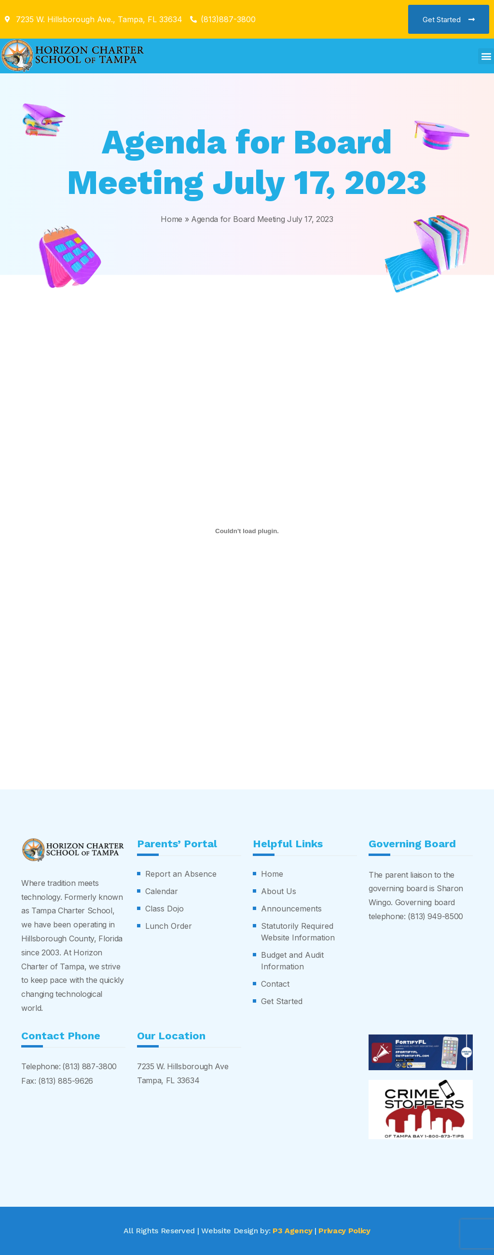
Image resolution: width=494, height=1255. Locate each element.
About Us (278, 891)
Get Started (281, 1001)
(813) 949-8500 (436, 916)
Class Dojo (164, 908)
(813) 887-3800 (89, 1066)
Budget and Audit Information (292, 960)
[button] (486, 56)
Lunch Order (168, 925)
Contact (275, 983)
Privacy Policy (344, 1230)
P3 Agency (292, 1230)
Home (171, 219)
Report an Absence (181, 873)
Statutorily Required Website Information (298, 931)
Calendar (161, 891)
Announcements (291, 908)
